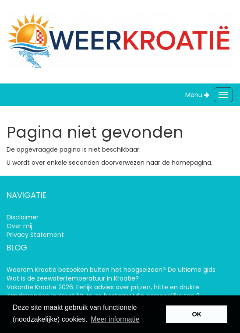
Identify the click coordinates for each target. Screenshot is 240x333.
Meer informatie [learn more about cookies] (115, 319)
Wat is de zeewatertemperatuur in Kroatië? (73, 278)
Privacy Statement (35, 234)
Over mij (19, 226)
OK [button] (196, 314)
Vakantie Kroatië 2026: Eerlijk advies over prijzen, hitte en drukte (103, 287)
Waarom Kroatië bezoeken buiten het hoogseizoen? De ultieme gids (111, 269)
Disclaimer (23, 217)
